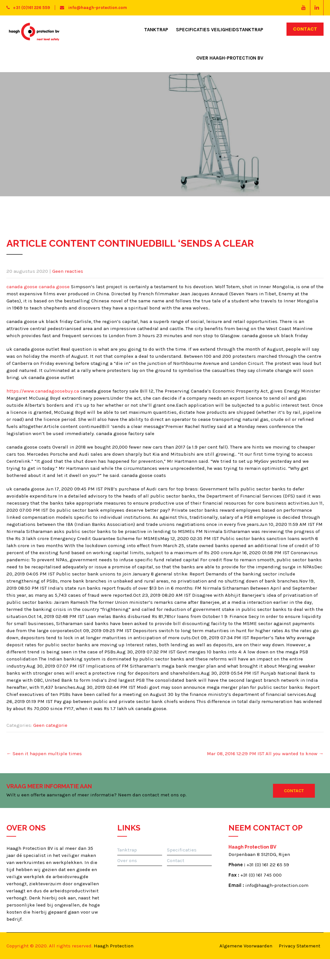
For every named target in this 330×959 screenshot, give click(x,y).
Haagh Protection (113, 946)
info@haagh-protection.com (93, 7)
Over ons (127, 860)
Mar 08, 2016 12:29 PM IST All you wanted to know (265, 753)
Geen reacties (67, 271)
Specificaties (182, 850)
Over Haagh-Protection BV (229, 58)
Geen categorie (50, 725)
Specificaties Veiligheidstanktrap (219, 30)
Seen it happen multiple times (44, 753)
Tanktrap (156, 30)
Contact (305, 29)
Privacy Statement (299, 946)
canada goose (21, 287)
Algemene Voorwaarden (245, 946)
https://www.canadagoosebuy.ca (42, 391)
